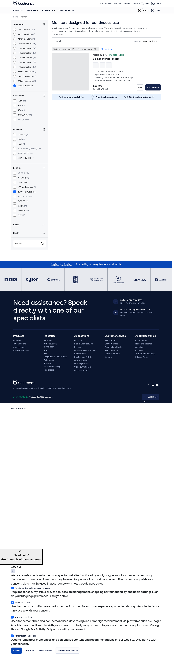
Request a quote (106, 3)
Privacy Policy (141, 357)
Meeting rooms (81, 364)
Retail (46, 353)
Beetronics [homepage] (23, 3)
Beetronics (18, 382)
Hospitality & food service (55, 357)
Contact (135, 3)
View (140, 87)
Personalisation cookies (23, 635)
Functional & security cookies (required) (31, 587)
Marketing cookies (21, 617)
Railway (47, 363)
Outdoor (78, 340)
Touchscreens (19, 344)
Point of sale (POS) (83, 357)
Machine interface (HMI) (85, 350)
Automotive (49, 360)
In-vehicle (78, 347)
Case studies (141, 340)
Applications (47, 10)
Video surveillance (82, 367)
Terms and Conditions (145, 354)
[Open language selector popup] (145, 3)
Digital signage (81, 360)
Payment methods (113, 347)
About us (127, 3)
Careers (139, 350)
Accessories (18, 347)
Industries (31, 10)
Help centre (117, 3)
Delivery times (111, 344)
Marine (47, 350)
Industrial (48, 340)
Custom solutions (66, 10)
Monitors (17, 340)
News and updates (143, 344)
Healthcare (49, 370)
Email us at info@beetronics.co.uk (135, 309)
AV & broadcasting (52, 367)
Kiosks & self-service (83, 344)
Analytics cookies (21, 602)
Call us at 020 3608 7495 (131, 300)
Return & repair (112, 350)
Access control (81, 370)
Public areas (79, 354)
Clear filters (106, 49)
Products (17, 10)
